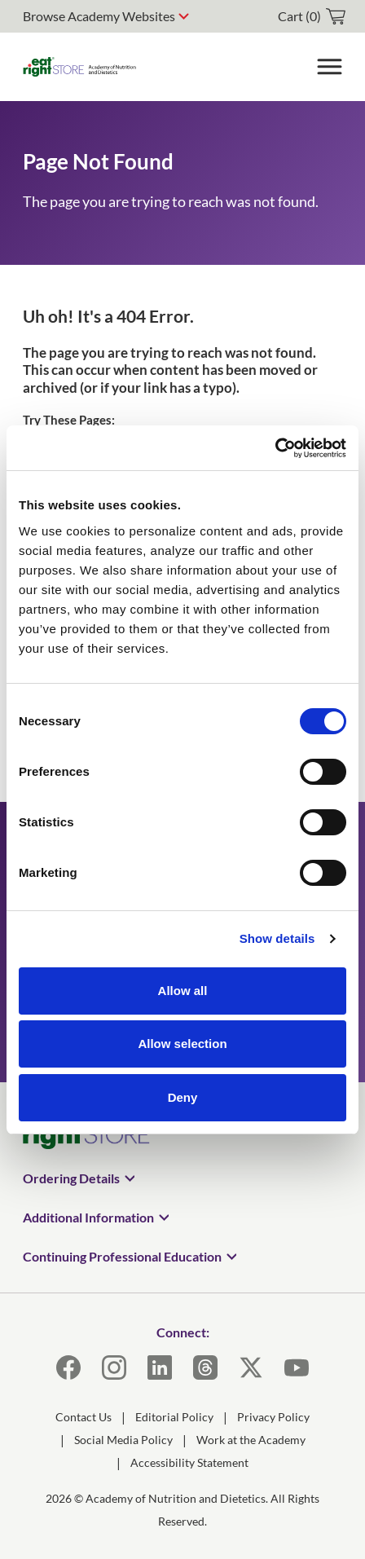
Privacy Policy (273, 1417)
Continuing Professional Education (122, 1256)
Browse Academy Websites (99, 16)
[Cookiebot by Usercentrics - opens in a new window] (275, 448)
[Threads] (205, 1367)
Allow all (183, 990)
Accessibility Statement (189, 1462)
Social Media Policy (123, 1440)
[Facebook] (68, 1367)
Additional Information (88, 1217)
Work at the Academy (251, 1440)
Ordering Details (71, 1178)
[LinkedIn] (159, 1367)
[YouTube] (296, 1367)
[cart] (311, 16)
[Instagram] (114, 1367)
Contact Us (83, 1417)
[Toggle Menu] (329, 67)
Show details (277, 938)
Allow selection (182, 1043)
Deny (183, 1097)
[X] (251, 1367)
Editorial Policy (174, 1417)
